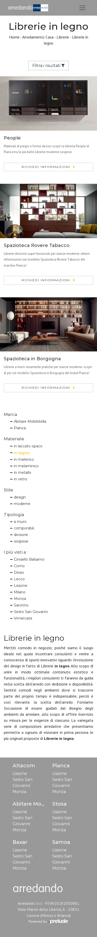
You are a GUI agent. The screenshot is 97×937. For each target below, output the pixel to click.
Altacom (24, 766)
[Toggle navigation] (82, 8)
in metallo (22, 472)
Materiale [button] (14, 438)
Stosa (59, 804)
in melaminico (26, 466)
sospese (21, 541)
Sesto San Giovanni (31, 611)
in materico (24, 459)
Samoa (61, 842)
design (20, 497)
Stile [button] (8, 489)
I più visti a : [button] (16, 552)
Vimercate (23, 618)
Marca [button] (10, 414)
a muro (20, 521)
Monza (20, 598)
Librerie (63, 37)
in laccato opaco (28, 446)
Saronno (21, 605)
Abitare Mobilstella (30, 421)
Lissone (20, 585)
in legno (22, 452)
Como (19, 566)
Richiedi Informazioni (46, 167)
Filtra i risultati (48, 65)
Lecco (19, 579)
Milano (20, 592)
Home (14, 37)
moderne (22, 503)
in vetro (20, 479)
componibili (24, 528)
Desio (19, 572)
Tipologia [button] (14, 514)
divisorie (21, 534)
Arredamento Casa (38, 37)
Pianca (20, 428)
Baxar (20, 842)
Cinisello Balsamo (29, 559)
